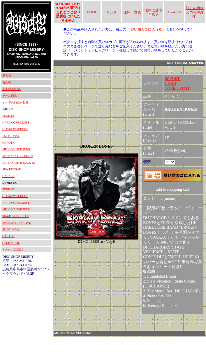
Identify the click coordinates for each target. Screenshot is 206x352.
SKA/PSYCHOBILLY (15, 216)
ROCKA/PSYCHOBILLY (17, 156)
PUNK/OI (8, 115)
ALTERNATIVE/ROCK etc (18, 162)
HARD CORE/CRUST (15, 122)
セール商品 (9, 95)
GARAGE (8, 176)
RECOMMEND (11, 89)
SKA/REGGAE (11, 169)
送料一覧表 (132, 12)
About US (174, 12)
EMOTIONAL (11, 135)
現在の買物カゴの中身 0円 (195, 12)
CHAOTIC (8, 142)
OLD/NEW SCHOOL (15, 129)
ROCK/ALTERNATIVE (16, 222)
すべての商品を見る (15, 102)
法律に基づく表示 (153, 12)
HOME (92, 12)
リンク (111, 12)
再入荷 (6, 82)
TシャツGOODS (12, 249)
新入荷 (6, 75)
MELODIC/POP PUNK (16, 149)
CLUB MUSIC (11, 242)
